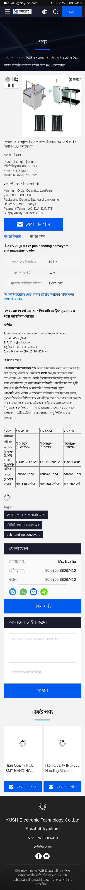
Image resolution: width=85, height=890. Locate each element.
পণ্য (17, 57)
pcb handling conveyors (23, 534)
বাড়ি (7, 57)
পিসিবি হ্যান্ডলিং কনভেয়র (23, 525)
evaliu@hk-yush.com (20, 3)
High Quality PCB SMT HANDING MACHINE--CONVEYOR (19, 768)
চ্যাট (72, 12)
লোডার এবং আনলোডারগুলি (26, 514)
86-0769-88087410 (66, 3)
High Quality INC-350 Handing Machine (62, 768)
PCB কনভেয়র (35, 57)
